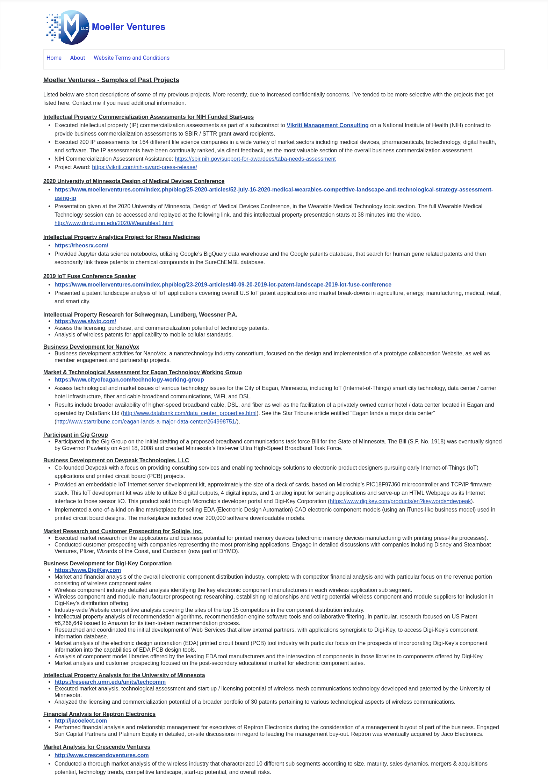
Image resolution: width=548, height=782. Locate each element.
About (77, 58)
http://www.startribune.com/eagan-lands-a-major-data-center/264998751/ (146, 422)
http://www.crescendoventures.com (102, 755)
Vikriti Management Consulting (327, 125)
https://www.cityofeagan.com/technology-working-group (129, 380)
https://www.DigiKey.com (88, 570)
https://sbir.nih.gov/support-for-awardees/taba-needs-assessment (255, 159)
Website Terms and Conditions (132, 58)
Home (54, 58)
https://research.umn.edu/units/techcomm (110, 682)
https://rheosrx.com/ (81, 245)
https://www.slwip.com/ (85, 321)
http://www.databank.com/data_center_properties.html (190, 413)
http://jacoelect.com (81, 721)
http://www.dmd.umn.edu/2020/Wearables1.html (114, 223)
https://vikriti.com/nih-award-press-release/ (144, 167)
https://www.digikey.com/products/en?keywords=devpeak (400, 501)
